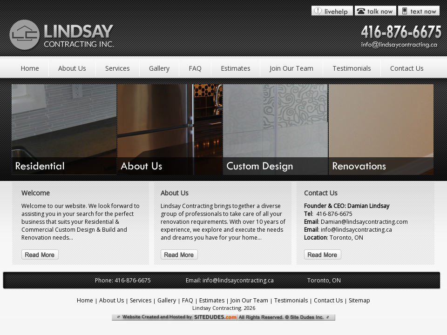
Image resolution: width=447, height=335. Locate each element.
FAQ (195, 68)
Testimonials (351, 68)
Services (117, 68)
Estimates (236, 68)
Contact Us (407, 68)
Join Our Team (291, 68)
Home (29, 68)
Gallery (159, 68)
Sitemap (359, 300)
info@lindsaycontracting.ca (238, 280)
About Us (72, 68)
